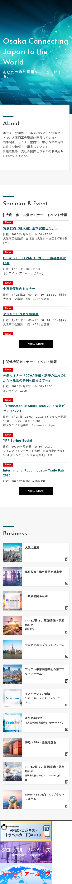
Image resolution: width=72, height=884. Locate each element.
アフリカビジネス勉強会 (21, 314)
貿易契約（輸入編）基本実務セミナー (30, 228)
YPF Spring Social (17, 440)
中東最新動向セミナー (19, 288)
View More (36, 343)
